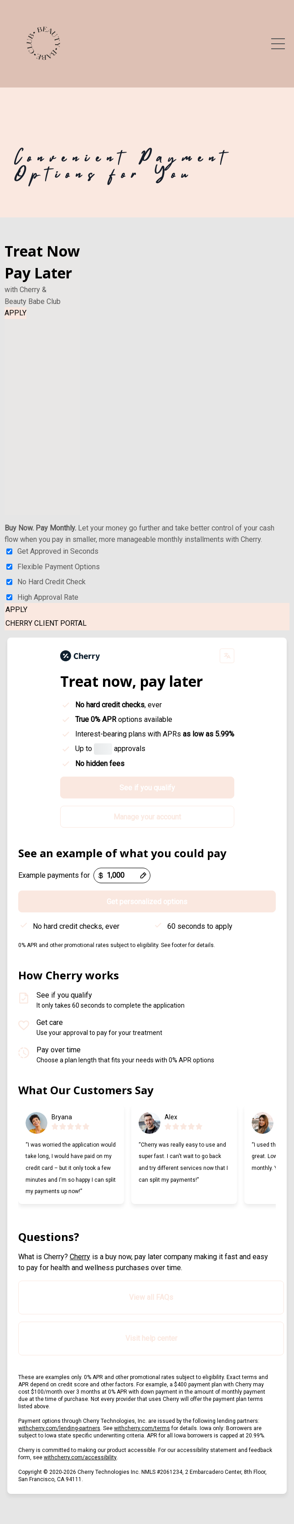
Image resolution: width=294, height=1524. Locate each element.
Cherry (80, 1256)
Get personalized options (147, 901)
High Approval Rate (42, 597)
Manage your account (147, 817)
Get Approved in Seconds (52, 551)
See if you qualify (147, 787)
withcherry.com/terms (142, 1428)
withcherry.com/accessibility (80, 1457)
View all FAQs (151, 1297)
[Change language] (227, 656)
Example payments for (54, 875)
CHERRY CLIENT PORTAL (46, 623)
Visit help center (151, 1338)
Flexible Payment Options (53, 567)
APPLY (15, 313)
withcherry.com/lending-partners (59, 1428)
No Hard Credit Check (46, 582)
